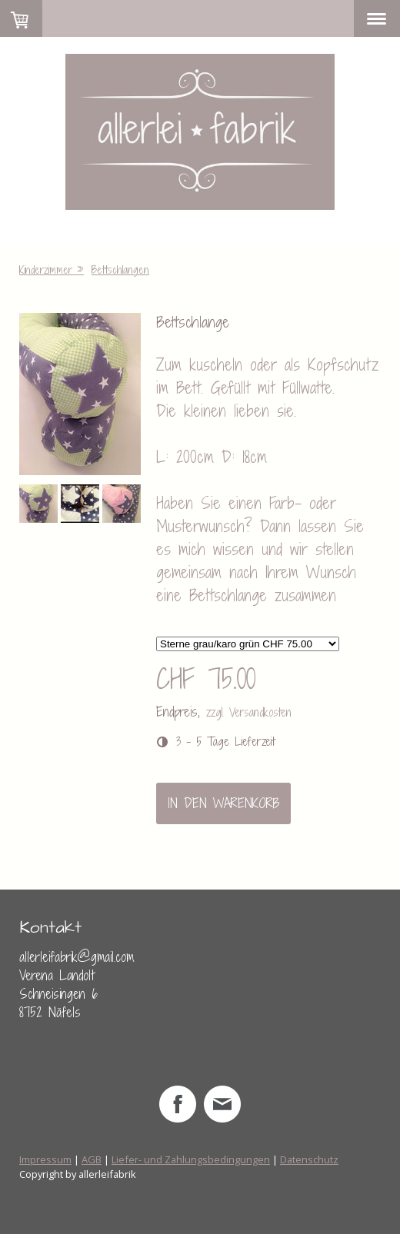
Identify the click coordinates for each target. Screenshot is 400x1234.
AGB (92, 1159)
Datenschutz (309, 1159)
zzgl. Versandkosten (249, 712)
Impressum (45, 1159)
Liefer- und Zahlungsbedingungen (191, 1159)
